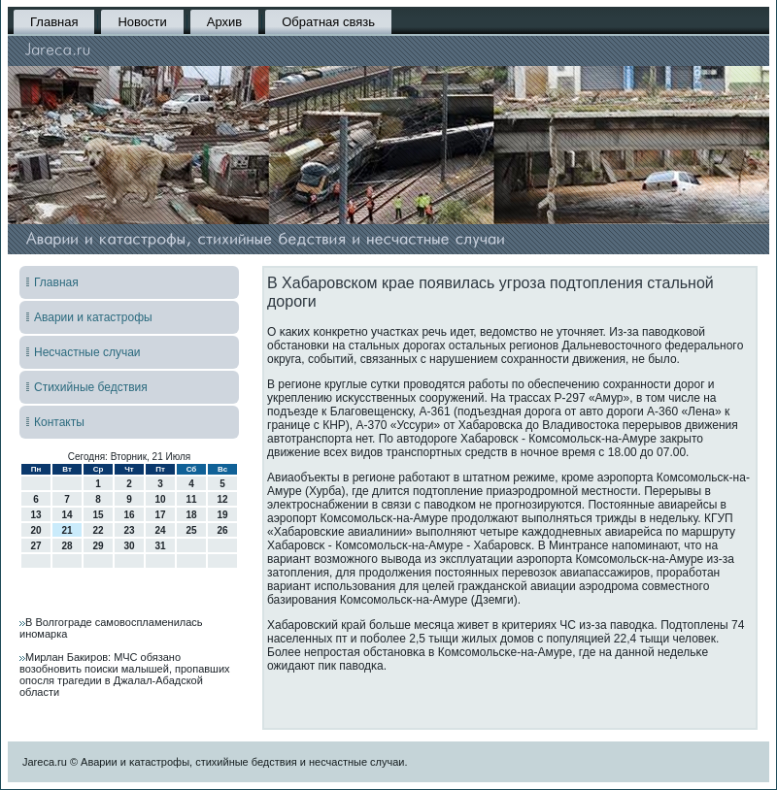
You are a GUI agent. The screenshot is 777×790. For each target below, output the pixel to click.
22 (97, 530)
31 (159, 546)
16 (128, 515)
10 (159, 499)
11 (191, 499)
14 (66, 515)
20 (35, 530)
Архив (224, 22)
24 (159, 530)
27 (35, 546)
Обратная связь (328, 22)
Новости (142, 22)
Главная (54, 22)
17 (159, 515)
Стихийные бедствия (91, 387)
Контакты (59, 422)
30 (128, 546)
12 (222, 499)
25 (191, 530)
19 (222, 515)
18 (191, 515)
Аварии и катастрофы (93, 317)
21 (66, 530)
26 (222, 530)
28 (66, 546)
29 (97, 546)
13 (35, 515)
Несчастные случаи (87, 352)
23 (128, 530)
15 (97, 515)
